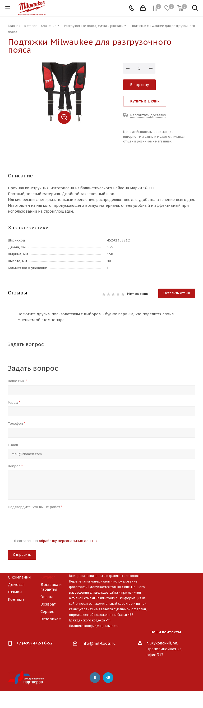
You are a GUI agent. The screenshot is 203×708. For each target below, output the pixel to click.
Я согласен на (56, 541)
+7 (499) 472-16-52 (34, 643)
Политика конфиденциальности (93, 626)
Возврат (48, 604)
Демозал (16, 584)
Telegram (108, 677)
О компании (19, 577)
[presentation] (48, 521)
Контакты (16, 599)
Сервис (47, 611)
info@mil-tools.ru (98, 643)
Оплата (46, 596)
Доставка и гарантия (51, 587)
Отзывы (15, 592)
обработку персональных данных (68, 541)
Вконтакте (95, 677)
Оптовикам (50, 619)
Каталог (47, 577)
